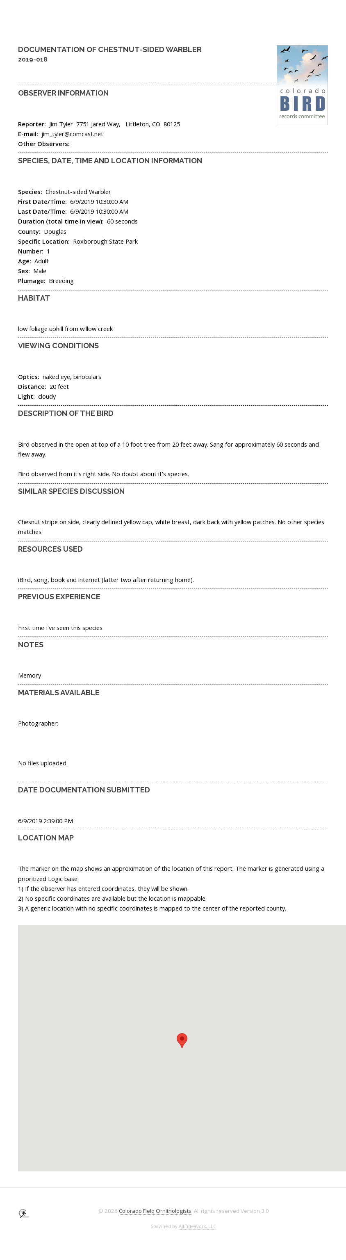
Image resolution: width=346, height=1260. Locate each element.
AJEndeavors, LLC (197, 1226)
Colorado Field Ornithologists (155, 1210)
